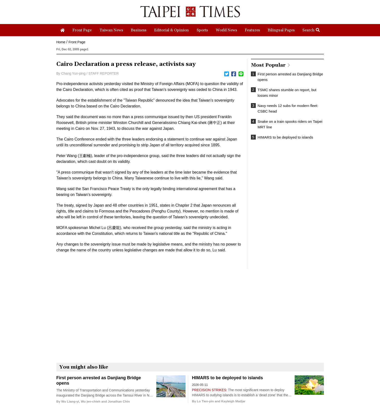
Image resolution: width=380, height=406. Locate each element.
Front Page (77, 42)
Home (60, 42)
